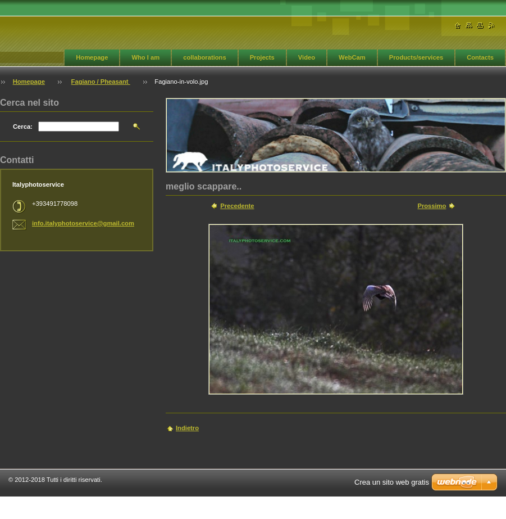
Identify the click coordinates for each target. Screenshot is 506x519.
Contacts (480, 57)
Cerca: (23, 126)
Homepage (92, 57)
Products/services (416, 57)
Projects (262, 57)
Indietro (187, 428)
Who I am (145, 57)
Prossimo (431, 205)
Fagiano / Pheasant (100, 81)
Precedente (237, 205)
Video (306, 57)
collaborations (204, 57)
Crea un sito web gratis (391, 482)
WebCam (352, 57)
